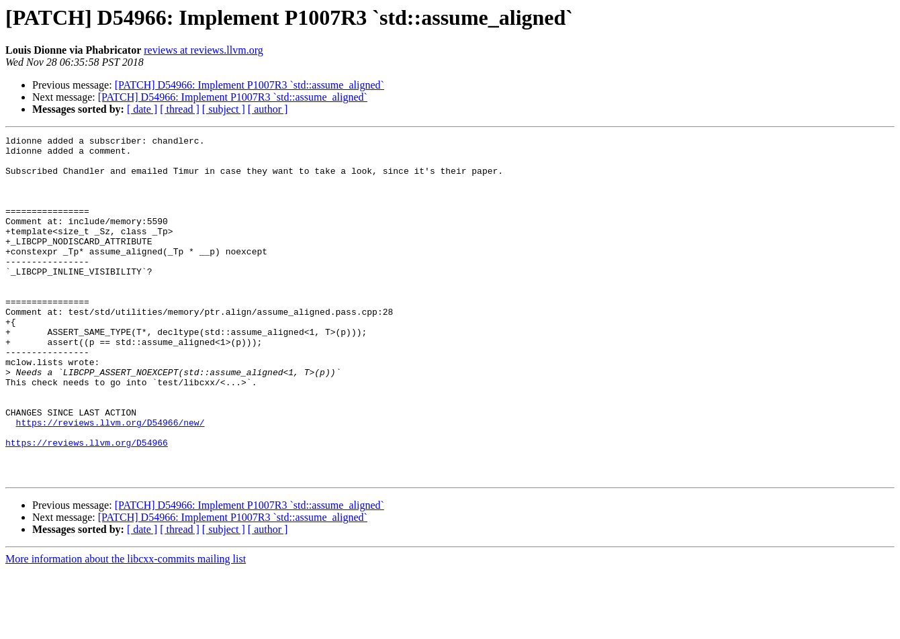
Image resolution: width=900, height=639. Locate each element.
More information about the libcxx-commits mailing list (125, 627)
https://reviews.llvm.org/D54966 (86, 505)
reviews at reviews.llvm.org (203, 50)
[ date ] (142, 109)
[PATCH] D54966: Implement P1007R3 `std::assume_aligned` (249, 85)
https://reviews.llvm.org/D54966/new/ (110, 481)
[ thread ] (179, 109)
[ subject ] (223, 109)
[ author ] (268, 109)
